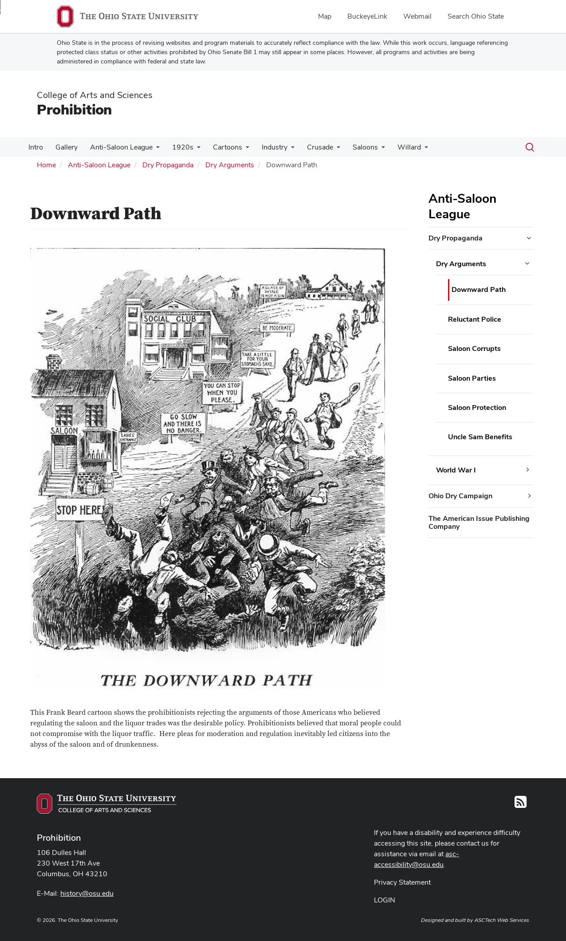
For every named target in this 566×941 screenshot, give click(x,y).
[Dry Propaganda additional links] (529, 238)
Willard (394, 147)
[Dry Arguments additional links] (527, 263)
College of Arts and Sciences (95, 95)
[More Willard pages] (409, 149)
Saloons (352, 147)
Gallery (64, 147)
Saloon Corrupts (474, 348)
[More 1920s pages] (190, 149)
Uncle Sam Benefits (480, 436)
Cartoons (219, 147)
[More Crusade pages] (325, 149)
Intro (35, 147)
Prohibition (74, 109)
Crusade (308, 147)
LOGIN (384, 900)
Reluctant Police (474, 319)
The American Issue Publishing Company (479, 522)
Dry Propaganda (167, 164)
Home (46, 164)
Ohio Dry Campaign (460, 495)
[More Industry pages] (281, 149)
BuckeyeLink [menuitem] (367, 16)
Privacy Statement (402, 882)
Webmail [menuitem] (417, 16)
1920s (176, 147)
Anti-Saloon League (117, 147)
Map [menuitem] (324, 16)
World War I (456, 470)
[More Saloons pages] (368, 149)
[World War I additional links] (528, 469)
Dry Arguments (229, 164)
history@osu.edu (87, 893)
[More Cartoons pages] (237, 149)
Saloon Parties (472, 378)
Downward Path (479, 289)
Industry (265, 147)
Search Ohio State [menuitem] (476, 16)
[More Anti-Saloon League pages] (151, 149)
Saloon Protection (477, 407)
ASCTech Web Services (501, 920)
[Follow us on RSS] (521, 804)
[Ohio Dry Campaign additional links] (530, 496)
